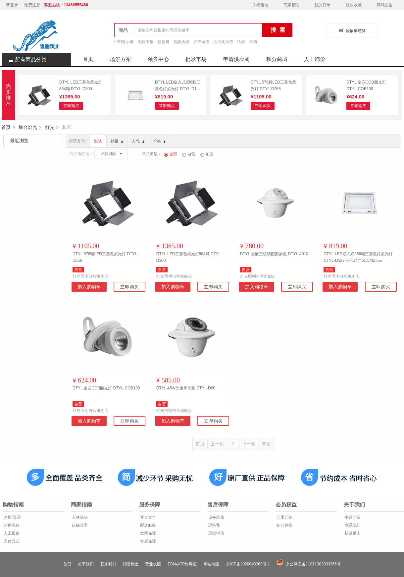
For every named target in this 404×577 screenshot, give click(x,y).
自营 (188, 154)
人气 (138, 141)
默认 (98, 141)
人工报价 (11, 533)
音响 (253, 41)
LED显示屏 (124, 41)
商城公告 (385, 5)
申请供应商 (236, 59)
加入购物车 (89, 286)
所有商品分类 (24, 59)
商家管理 (291, 5)
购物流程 (11, 525)
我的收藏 (354, 5)
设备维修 (215, 517)
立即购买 (71, 105)
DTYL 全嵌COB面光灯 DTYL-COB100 (366, 85)
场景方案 (120, 59)
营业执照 (153, 564)
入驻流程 (79, 517)
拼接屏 (164, 41)
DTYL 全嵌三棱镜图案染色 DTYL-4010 (274, 254)
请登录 (12, 5)
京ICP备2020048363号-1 (248, 564)
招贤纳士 (352, 533)
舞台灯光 (28, 127)
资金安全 (147, 517)
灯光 (49, 127)
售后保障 (147, 541)
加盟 (207, 154)
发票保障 (147, 533)
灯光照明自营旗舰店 (90, 276)
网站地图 (211, 564)
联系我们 (352, 525)
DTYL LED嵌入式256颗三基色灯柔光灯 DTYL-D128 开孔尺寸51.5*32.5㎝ (178, 86)
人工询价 (314, 59)
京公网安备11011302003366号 (309, 564)
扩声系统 (201, 41)
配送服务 (147, 525)
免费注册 (32, 5)
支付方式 (11, 541)
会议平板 (146, 41)
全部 (170, 154)
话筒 (241, 41)
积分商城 (276, 59)
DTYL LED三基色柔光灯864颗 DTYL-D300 (80, 85)
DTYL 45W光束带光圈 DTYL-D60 (185, 388)
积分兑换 (284, 525)
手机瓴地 (260, 5)
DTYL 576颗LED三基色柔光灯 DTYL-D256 (273, 85)
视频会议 (181, 41)
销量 (117, 141)
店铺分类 (79, 525)
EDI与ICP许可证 (182, 564)
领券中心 (158, 59)
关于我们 (86, 564)
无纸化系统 (223, 41)
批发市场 (196, 59)
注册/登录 (12, 517)
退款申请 (215, 533)
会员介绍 (284, 517)
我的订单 (322, 5)
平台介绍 (352, 517)
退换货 (213, 525)
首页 (88, 59)
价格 (159, 141)
